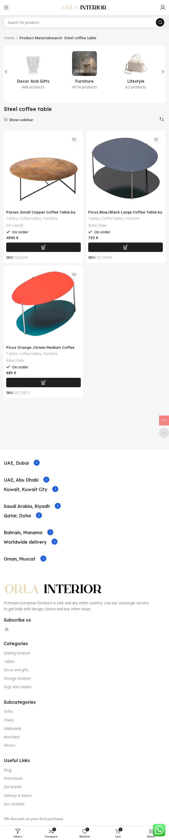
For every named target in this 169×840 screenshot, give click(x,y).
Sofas (8, 711)
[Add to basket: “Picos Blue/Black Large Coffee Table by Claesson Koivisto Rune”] (125, 247)
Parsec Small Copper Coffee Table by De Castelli (41, 214)
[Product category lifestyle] (136, 71)
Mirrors (9, 745)
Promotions (13, 778)
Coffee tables (30, 218)
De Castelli (14, 225)
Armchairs (12, 737)
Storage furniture (17, 678)
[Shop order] (161, 119)
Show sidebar (21, 120)
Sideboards (13, 728)
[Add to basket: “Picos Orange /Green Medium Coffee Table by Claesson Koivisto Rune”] (43, 382)
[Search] (84, 22)
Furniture (50, 218)
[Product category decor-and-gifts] (33, 71)
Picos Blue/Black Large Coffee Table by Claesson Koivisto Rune (125, 214)
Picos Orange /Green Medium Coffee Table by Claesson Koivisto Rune (40, 349)
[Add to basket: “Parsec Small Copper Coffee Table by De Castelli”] (43, 247)
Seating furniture (17, 653)
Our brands (13, 786)
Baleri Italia (97, 225)
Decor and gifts (16, 669)
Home (9, 37)
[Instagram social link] (7, 629)
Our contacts (14, 804)
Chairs (9, 720)
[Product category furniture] (84, 71)
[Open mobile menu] (6, 7)
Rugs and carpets (17, 686)
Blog (7, 770)
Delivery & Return (18, 795)
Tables (11, 218)
